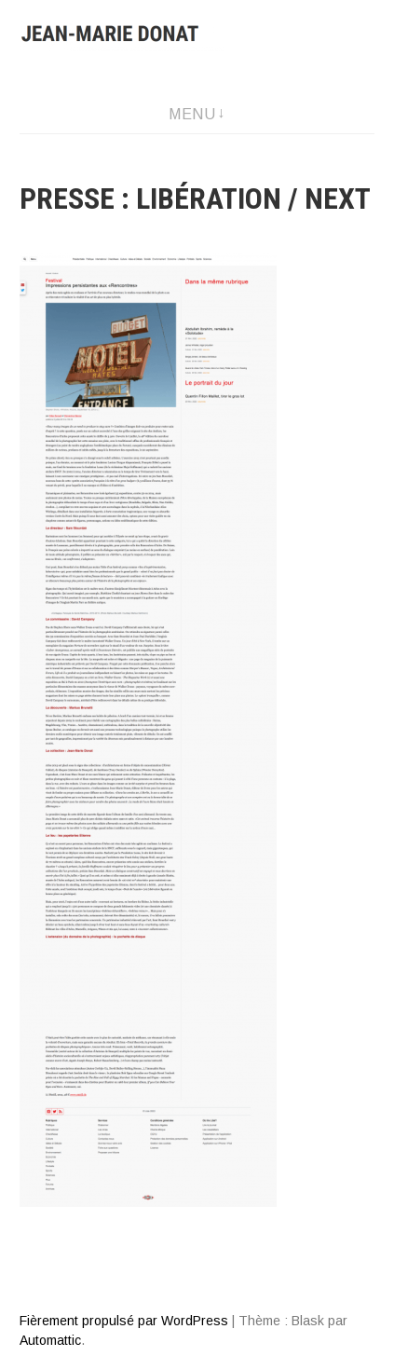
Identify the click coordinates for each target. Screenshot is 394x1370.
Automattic (50, 1340)
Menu (192, 114)
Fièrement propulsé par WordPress (124, 1320)
